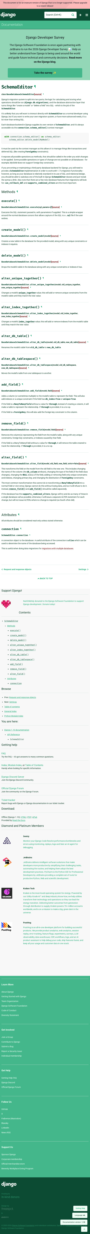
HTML (23, 817)
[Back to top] (84, 1229)
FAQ (3, 753)
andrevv (8, 1217)
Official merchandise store (13, 1164)
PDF (29, 817)
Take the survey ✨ (45, 72)
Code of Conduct (8, 1010)
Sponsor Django (8, 1154)
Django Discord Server (12, 776)
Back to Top (45, 578)
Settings (83, 569)
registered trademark (74, 1225)
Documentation (12, 25)
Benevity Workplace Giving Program (17, 1168)
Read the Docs (18, 820)
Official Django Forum (12, 788)
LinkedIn (5, 1128)
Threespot (8, 1209)
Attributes (11, 678)
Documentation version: (74, 1222)
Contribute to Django (10, 1042)
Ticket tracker (8, 800)
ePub (35, 817)
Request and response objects (16, 569)
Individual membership (11, 1056)
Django (8, 15)
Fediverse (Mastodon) (11, 1118)
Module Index (15, 765)
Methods (11, 626)
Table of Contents (34, 765)
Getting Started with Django (13, 996)
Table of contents (12, 707)
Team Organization (9, 1001)
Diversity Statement (10, 1015)
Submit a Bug (7, 1046)
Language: (80, 1215)
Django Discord (8, 1082)
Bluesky (4, 1123)
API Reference (13, 734)
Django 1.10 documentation (16, 730)
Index (4, 765)
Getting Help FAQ (9, 1078)
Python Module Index (13, 716)
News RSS (6, 1132)
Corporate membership (11, 1159)
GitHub (4, 1109)
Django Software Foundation (14, 1006)
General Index (10, 711)
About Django (7, 992)
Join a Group (7, 1037)
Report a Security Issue (11, 1051)
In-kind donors (10, 1197)
